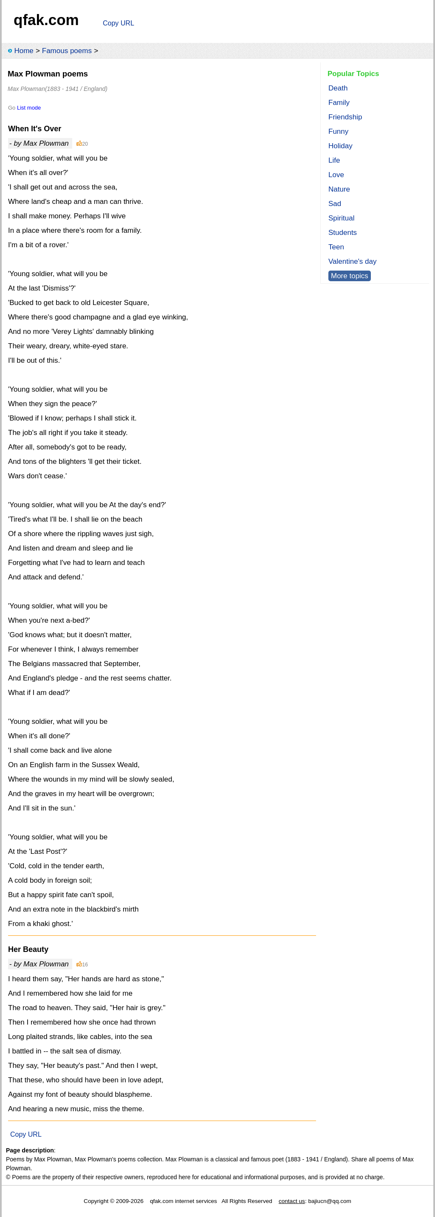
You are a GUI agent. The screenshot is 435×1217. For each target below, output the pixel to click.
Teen (336, 247)
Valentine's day (352, 261)
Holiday (340, 146)
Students (342, 233)
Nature (339, 189)
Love (336, 175)
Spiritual (341, 218)
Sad (334, 204)
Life (334, 160)
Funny (338, 131)
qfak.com (46, 19)
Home (23, 51)
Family (339, 103)
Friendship (345, 117)
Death (337, 88)
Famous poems (67, 51)
